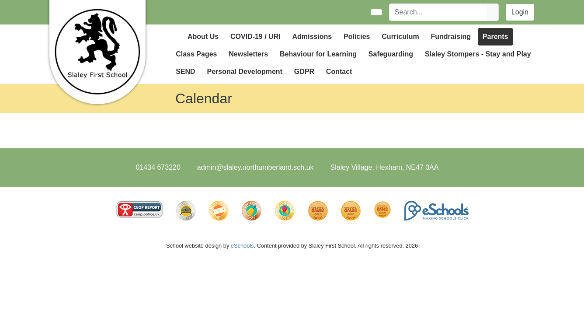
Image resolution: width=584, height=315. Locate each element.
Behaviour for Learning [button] (318, 54)
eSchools (242, 245)
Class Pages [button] (196, 54)
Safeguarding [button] (390, 54)
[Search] (438, 12)
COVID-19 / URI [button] (255, 36)
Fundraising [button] (451, 36)
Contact (339, 71)
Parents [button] (495, 36)
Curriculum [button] (400, 36)
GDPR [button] (304, 71)
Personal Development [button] (244, 71)
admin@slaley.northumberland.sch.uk (255, 167)
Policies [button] (357, 36)
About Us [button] (203, 36)
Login (519, 12)
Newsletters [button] (248, 54)
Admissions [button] (312, 36)
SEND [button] (185, 71)
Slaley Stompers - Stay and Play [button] (478, 54)
